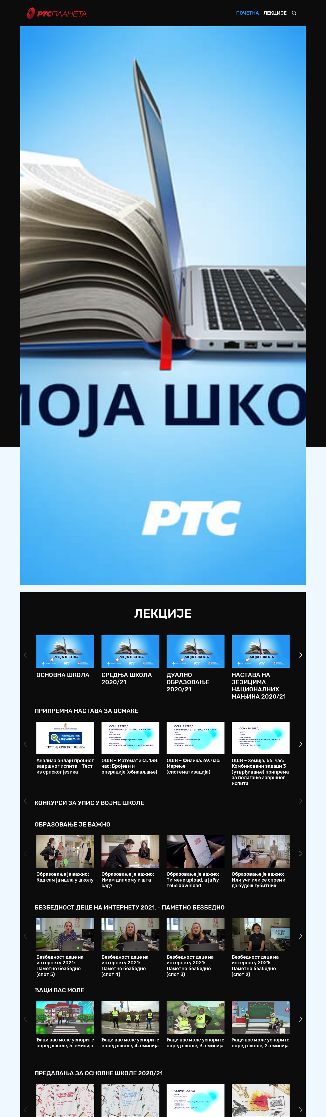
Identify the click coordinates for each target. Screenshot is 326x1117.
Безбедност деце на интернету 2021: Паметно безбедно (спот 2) (255, 965)
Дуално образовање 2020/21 (188, 682)
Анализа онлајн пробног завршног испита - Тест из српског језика (65, 766)
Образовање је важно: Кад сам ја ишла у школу (65, 877)
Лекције (275, 13)
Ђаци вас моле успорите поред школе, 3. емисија (195, 1043)
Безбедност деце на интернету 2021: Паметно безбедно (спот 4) (125, 965)
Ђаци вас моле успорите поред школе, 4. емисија (130, 1043)
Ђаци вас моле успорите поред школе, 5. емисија (65, 1043)
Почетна (247, 13)
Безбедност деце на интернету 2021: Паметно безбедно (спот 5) (59, 965)
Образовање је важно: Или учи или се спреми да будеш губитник (258, 879)
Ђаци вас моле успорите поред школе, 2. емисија (260, 1043)
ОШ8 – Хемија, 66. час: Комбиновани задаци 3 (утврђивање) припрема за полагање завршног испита (260, 772)
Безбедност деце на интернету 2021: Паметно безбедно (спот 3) (190, 965)
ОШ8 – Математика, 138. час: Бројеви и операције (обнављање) (130, 766)
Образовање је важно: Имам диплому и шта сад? (127, 879)
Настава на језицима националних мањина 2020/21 (259, 685)
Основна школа (63, 675)
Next (301, 655)
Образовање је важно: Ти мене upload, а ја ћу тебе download (193, 879)
